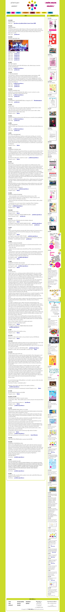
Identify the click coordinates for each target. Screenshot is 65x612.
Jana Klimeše (27, 402)
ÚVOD (9, 12)
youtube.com (17, 34)
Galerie (18, 52)
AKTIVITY (32, 12)
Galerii (35, 349)
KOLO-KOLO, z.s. (31, 609)
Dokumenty (53, 452)
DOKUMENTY (44, 12)
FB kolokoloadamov (38, 100)
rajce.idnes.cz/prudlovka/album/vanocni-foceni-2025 (25, 23)
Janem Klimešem (34, 435)
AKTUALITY (18, 12)
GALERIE (38, 12)
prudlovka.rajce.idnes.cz (18, 68)
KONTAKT (50, 12)
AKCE (13, 12)
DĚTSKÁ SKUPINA (25, 12)
